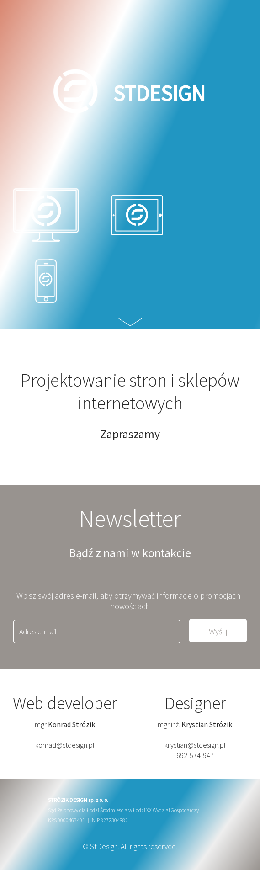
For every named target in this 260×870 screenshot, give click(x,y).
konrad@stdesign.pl (65, 744)
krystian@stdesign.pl (195, 744)
